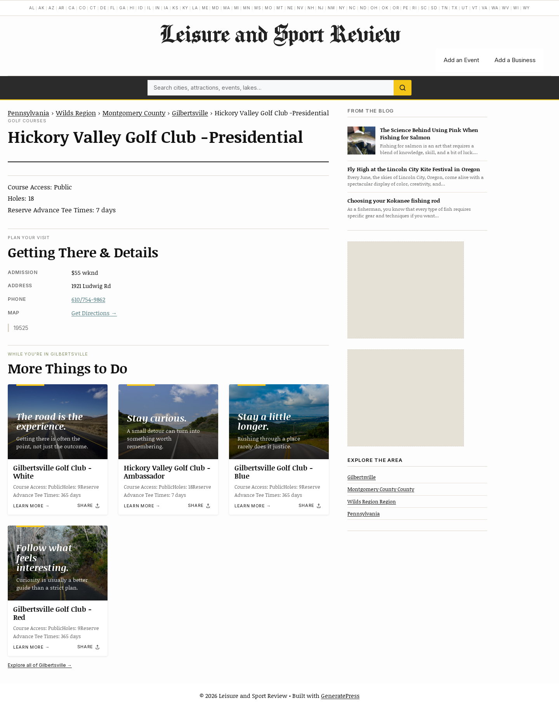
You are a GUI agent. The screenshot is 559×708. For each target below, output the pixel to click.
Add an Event (461, 60)
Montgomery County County (380, 489)
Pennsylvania (28, 112)
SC (424, 7)
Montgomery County (133, 112)
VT (475, 7)
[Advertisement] (405, 289)
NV (300, 7)
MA (226, 7)
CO (82, 7)
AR (62, 7)
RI (414, 7)
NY (342, 7)
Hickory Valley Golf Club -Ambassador (167, 472)
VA (485, 7)
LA (195, 7)
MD (215, 7)
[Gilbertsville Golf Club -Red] (58, 563)
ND (363, 7)
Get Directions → (94, 313)
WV (505, 7)
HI (132, 7)
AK (41, 7)
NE (290, 7)
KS (175, 7)
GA (122, 7)
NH (310, 7)
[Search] (402, 87)
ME (205, 7)
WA (494, 7)
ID (140, 7)
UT (465, 7)
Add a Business (515, 60)
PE (405, 7)
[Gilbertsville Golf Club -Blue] (279, 421)
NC (352, 7)
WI (516, 7)
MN (246, 7)
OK (385, 7)
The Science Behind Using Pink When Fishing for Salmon (429, 133)
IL (149, 7)
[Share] (89, 505)
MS (257, 7)
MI (237, 7)
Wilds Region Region (371, 501)
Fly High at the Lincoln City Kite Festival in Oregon (413, 169)
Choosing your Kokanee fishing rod (393, 200)
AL (32, 7)
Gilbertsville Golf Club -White (52, 472)
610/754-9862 (88, 299)
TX (454, 7)
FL (113, 7)
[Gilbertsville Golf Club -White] (58, 421)
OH (374, 7)
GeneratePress (340, 695)
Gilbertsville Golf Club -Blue (273, 472)
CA (71, 7)
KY (185, 7)
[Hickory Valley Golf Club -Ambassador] (168, 421)
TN (444, 7)
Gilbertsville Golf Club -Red (52, 613)
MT (279, 7)
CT (93, 7)
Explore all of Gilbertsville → (40, 665)
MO (269, 7)
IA (166, 7)
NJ (321, 7)
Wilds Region (76, 112)
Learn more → (31, 505)
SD (434, 7)
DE (103, 7)
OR (395, 7)
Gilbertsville (190, 112)
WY (526, 7)
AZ (52, 7)
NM (331, 7)
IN (157, 7)
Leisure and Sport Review (280, 33)
